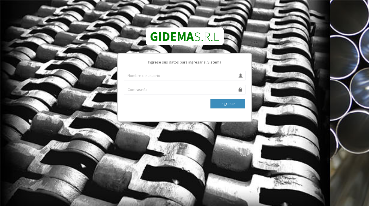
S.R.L (184, 36)
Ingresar (228, 103)
